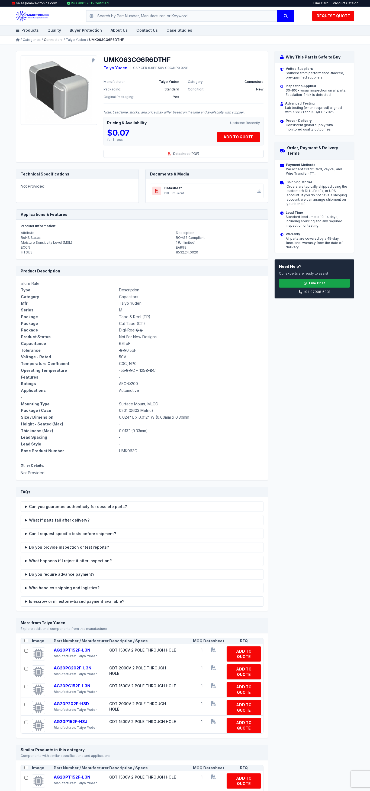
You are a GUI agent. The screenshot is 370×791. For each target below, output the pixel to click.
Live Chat (314, 283)
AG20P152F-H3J (70, 721)
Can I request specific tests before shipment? (72, 533)
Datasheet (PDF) (183, 154)
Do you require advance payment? (61, 574)
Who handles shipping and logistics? (64, 587)
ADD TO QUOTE (238, 137)
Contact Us (147, 30)
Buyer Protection (86, 30)
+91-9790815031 (314, 292)
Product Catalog (346, 3)
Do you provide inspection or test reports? (69, 547)
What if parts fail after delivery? (59, 520)
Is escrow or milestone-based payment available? (76, 601)
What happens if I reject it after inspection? (70, 560)
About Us (119, 30)
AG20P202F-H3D (71, 703)
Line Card (321, 3)
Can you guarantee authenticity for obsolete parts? (78, 506)
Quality (54, 30)
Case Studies (179, 30)
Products (27, 30)
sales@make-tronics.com (36, 3)
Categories (32, 40)
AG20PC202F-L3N (72, 667)
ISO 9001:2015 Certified (88, 3)
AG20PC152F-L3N (72, 685)
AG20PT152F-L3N (72, 650)
